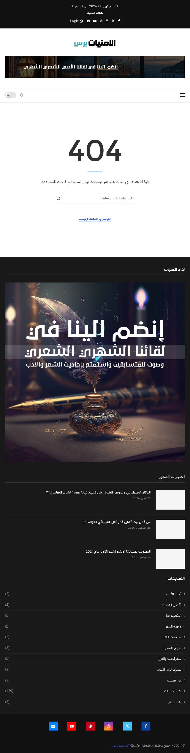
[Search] (21, 95)
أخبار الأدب (93, 594)
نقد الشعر (93, 702)
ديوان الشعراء (93, 648)
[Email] (88, 21)
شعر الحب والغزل (93, 658)
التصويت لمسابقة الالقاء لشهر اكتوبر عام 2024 (118, 551)
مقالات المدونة (95, 13)
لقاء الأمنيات (93, 691)
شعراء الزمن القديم (93, 669)
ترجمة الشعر (93, 626)
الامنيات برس (120, 745)
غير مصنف (93, 680)
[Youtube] (94, 21)
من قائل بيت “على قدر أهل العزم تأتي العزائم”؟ (117, 522)
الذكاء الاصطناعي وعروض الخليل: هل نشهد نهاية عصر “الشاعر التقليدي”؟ (98, 492)
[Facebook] (119, 21)
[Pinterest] (101, 21)
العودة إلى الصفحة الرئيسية (95, 219)
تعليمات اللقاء (93, 637)
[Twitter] (113, 21)
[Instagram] (107, 21)
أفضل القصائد (93, 605)
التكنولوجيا (93, 615)
